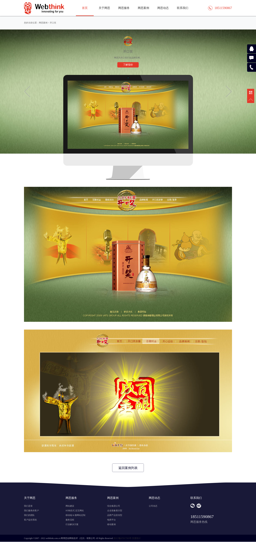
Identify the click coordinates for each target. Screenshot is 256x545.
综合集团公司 (113, 506)
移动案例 (111, 524)
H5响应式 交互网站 (75, 510)
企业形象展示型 (114, 510)
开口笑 (53, 22)
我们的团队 (29, 515)
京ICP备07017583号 (122, 538)
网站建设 (70, 506)
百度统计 (136, 538)
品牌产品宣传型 (114, 515)
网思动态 (163, 7)
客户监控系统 (30, 520)
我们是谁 (28, 506)
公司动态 (153, 506)
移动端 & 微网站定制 (75, 515)
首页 (85, 7)
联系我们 (182, 7)
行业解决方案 (72, 524)
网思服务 (124, 7)
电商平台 (111, 520)
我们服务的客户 (31, 510)
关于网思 (104, 7)
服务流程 (70, 520)
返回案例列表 (128, 468)
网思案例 (143, 7)
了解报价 (128, 64)
